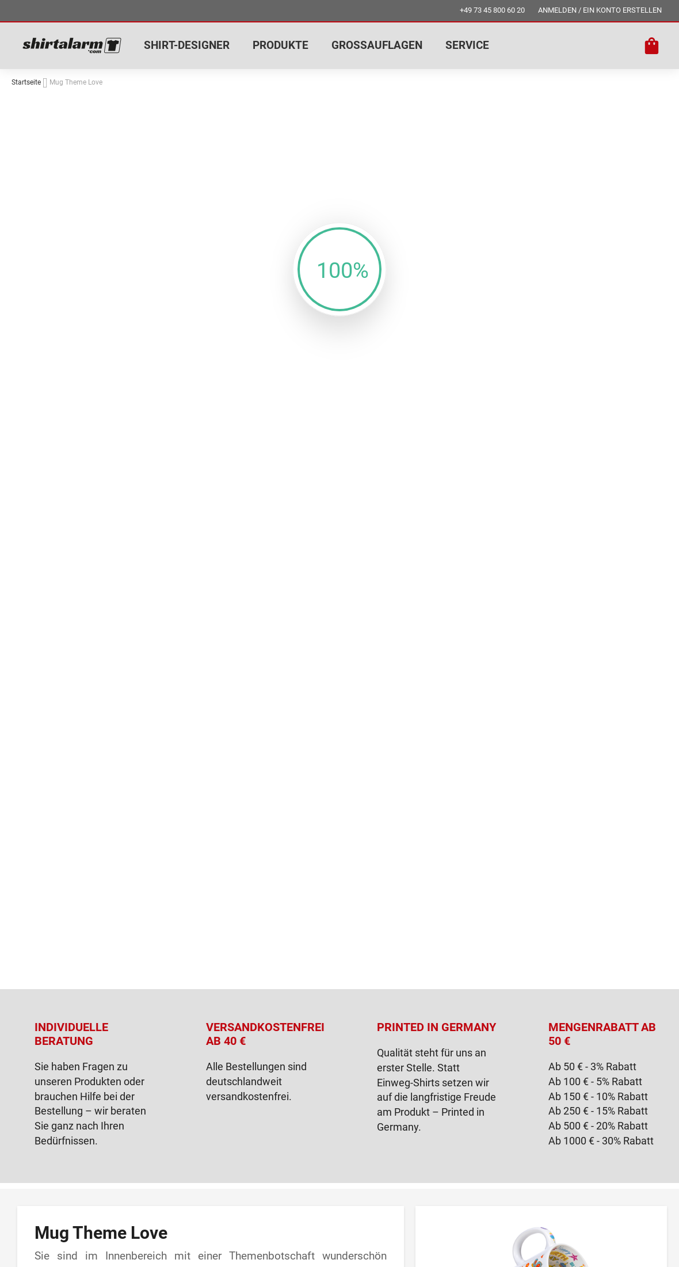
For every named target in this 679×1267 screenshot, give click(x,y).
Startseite (26, 82)
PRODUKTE (280, 45)
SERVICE (467, 45)
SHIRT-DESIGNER (187, 45)
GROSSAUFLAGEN (376, 45)
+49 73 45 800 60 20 (492, 10)
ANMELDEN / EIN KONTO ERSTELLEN (600, 10)
